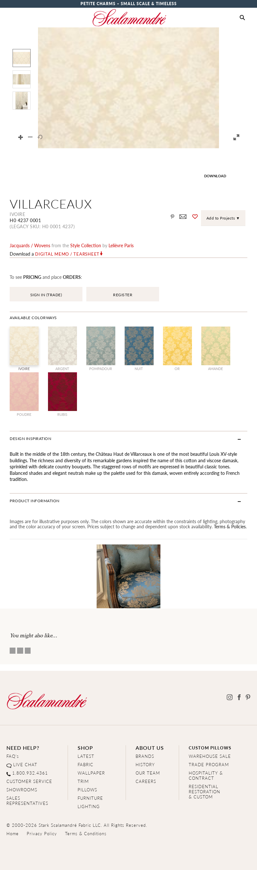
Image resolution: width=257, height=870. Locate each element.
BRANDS (145, 756)
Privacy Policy (42, 833)
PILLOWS (87, 790)
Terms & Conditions (86, 833)
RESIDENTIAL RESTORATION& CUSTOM (204, 791)
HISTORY (145, 764)
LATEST (86, 756)
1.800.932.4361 (30, 773)
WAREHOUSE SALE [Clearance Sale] (210, 756)
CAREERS (146, 781)
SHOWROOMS (21, 790)
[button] (242, 18)
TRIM (83, 781)
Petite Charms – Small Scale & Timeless (129, 3)
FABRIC (85, 764)
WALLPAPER (91, 773)
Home (12, 833)
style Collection (85, 245)
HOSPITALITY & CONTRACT (206, 775)
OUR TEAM (148, 773)
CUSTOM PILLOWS (210, 748)
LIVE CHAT (25, 764)
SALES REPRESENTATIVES (27, 800)
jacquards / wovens (30, 245)
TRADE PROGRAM (209, 764)
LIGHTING (89, 806)
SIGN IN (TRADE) (46, 295)
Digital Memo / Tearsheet (67, 254)
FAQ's (12, 756)
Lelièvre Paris (121, 245)
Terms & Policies (230, 526)
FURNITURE (90, 798)
